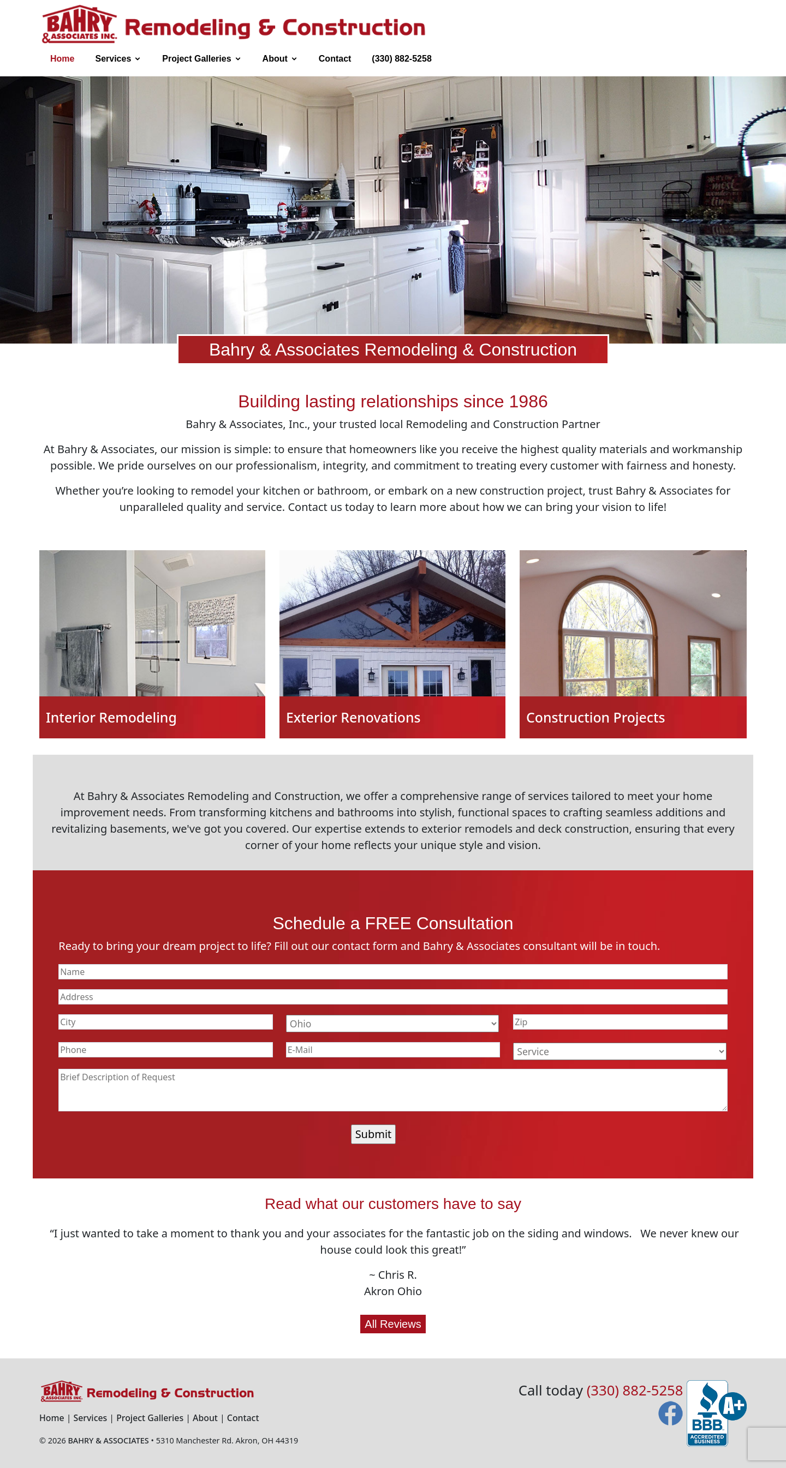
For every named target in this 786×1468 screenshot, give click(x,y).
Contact (335, 58)
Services (113, 58)
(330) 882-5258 (401, 58)
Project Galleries (196, 58)
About (275, 58)
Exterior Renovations (353, 717)
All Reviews (393, 1324)
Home (62, 58)
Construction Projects (595, 717)
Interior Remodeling (111, 717)
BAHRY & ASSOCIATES (108, 1440)
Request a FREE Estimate (594, 59)
